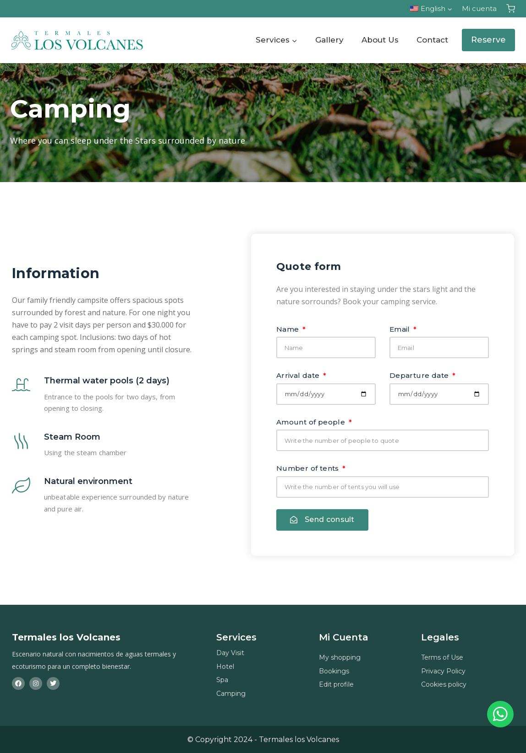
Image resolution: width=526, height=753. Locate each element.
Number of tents (308, 468)
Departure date (420, 375)
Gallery (329, 39)
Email (400, 329)
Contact (432, 39)
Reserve (488, 40)
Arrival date (299, 375)
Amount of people (311, 422)
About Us (380, 39)
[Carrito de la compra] (510, 8)
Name (288, 329)
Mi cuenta (479, 8)
